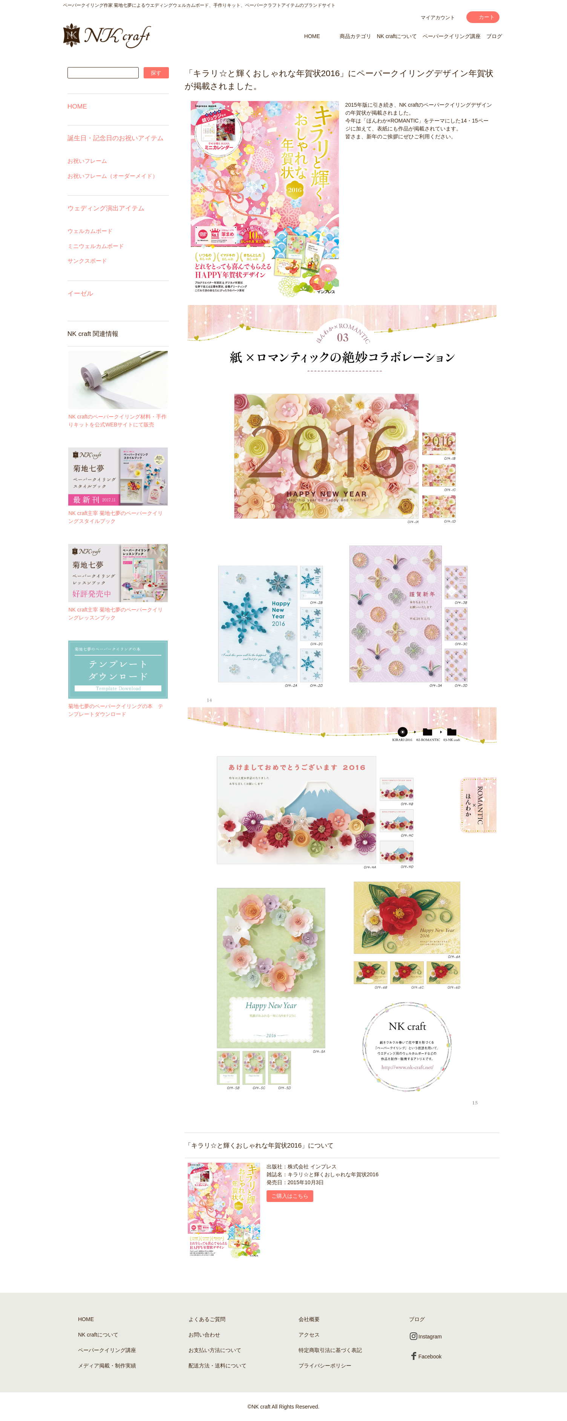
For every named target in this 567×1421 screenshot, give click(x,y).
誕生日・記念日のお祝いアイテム (115, 138)
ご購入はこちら (289, 1196)
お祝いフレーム (87, 161)
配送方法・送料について (217, 1366)
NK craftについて (397, 36)
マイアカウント (438, 17)
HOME (312, 36)
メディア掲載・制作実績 (107, 1366)
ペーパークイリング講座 (452, 36)
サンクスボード (87, 261)
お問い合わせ (204, 1335)
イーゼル (80, 293)
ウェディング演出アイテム (105, 208)
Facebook (425, 1357)
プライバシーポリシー (325, 1366)
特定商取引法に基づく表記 (330, 1350)
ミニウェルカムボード (95, 246)
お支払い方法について (214, 1350)
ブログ (494, 36)
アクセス (309, 1335)
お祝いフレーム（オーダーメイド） (112, 176)
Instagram (425, 1337)
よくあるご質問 (206, 1319)
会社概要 (309, 1319)
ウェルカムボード (90, 231)
